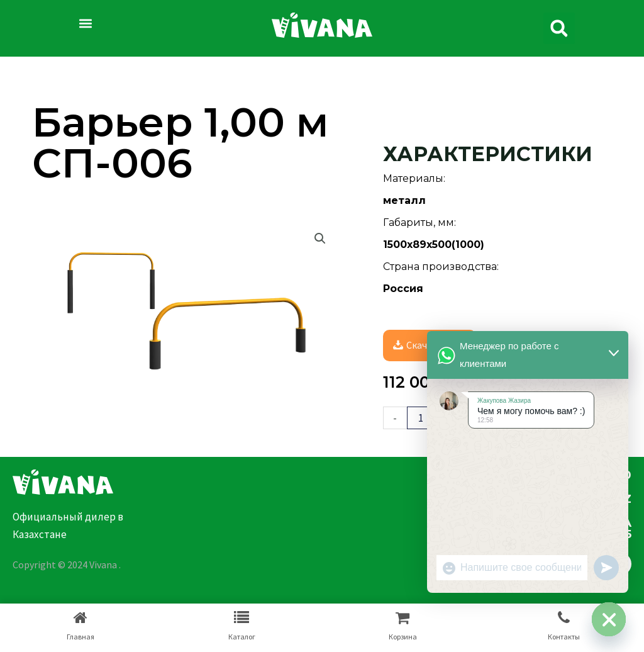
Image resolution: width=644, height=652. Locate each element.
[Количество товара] (421, 418)
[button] (85, 23)
